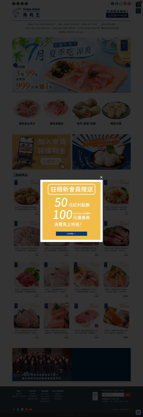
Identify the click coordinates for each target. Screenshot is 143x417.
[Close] (101, 177)
